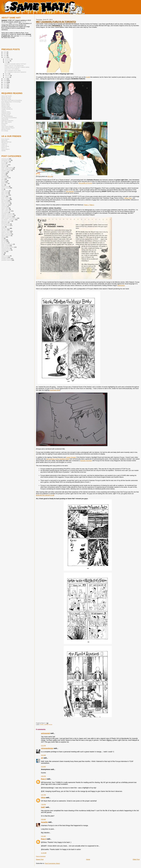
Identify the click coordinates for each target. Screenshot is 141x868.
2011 (5, 57)
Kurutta (3, 125)
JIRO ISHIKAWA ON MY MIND (12, 70)
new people (4, 212)
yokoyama (4, 257)
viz (2, 254)
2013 (5, 54)
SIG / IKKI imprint (6, 122)
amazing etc (4, 159)
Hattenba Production (7, 120)
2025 (5, 52)
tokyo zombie (5, 245)
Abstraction (121, 285)
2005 (5, 87)
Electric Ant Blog (6, 99)
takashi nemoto (5, 235)
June (6, 62)
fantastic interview (86, 460)
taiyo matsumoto (6, 234)
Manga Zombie (5, 114)
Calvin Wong (5, 146)
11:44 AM (43, 853)
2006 (5, 86)
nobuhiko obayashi (6, 214)
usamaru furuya (48, 724)
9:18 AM (43, 766)
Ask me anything (24, 36)
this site (50, 176)
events (42, 724)
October (7, 60)
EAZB (88, 77)
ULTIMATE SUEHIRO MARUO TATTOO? (15, 64)
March (7, 73)
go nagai (3, 180)
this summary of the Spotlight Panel (57, 459)
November (8, 59)
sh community (5, 225)
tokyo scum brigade (7, 244)
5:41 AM (43, 836)
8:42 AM (43, 755)
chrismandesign (47, 748)
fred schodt (4, 177)
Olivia (43, 797)
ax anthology (5, 161)
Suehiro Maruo (5, 104)
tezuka (3, 240)
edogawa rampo (6, 170)
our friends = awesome (8, 219)
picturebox (4, 222)
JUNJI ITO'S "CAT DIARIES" (11, 69)
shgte (3, 227)
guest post (4, 183)
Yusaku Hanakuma (6, 109)
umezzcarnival (5, 248)
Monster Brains (5, 129)
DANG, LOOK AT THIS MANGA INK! (14, 65)
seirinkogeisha (5, 224)
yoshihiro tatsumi (6, 260)
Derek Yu (4, 147)
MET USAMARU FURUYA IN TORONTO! (56, 21)
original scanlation (6, 216)
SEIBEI (3, 150)
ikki (2, 189)
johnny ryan (4, 195)
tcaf (2, 238)
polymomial (45, 733)
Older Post (136, 859)
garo (2, 179)
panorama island (6, 221)
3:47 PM (43, 794)
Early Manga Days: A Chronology (11, 101)
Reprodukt (4, 123)
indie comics (5, 190)
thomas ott (4, 242)
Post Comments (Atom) (52, 863)
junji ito (3, 196)
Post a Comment (41, 856)
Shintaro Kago (5, 106)
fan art (3, 174)
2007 (5, 84)
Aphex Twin (128, 198)
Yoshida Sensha (6, 107)
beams (3, 163)
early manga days (6, 169)
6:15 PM (43, 745)
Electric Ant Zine (6, 97)
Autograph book (55, 390)
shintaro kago (5, 228)
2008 (5, 82)
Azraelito (44, 822)
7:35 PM (43, 804)
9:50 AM (43, 819)
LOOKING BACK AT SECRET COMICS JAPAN (16, 67)
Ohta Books (4, 119)
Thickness (4, 143)
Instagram (15, 23)
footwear (3, 176)
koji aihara (4, 200)
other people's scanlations (9, 218)
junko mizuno (5, 198)
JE (42, 758)
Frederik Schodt (6, 113)
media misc (4, 205)
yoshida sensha (5, 258)
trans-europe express (7, 247)
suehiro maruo (5, 231)
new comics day (6, 211)
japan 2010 (4, 193)
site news (4, 229)
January (7, 77)
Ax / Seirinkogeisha (7, 116)
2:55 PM (43, 776)
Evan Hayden (5, 139)
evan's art (4, 172)
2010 (5, 79)
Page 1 (86, 205)
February (7, 75)
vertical (3, 251)
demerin (3, 166)
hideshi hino (4, 186)
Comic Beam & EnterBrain (9, 117)
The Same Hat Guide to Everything (11, 100)
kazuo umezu (5, 199)
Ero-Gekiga (4, 130)
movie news (4, 208)
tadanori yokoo (5, 232)
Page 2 (91, 205)
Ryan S (43, 779)
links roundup (5, 202)
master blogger (71, 457)
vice (2, 253)
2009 (5, 80)
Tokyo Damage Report (8, 127)
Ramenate (4, 140)
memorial (4, 206)
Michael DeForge (6, 142)
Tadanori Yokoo (5, 112)
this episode (70, 191)
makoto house (5, 203)
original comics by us (7, 215)
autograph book (5, 160)
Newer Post (40, 859)
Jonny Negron (5, 149)
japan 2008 (4, 192)
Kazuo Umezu (5, 103)
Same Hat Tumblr (6, 96)
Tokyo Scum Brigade (7, 126)
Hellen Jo (4, 145)
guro (2, 185)
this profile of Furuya (85, 183)
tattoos (3, 237)
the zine (3, 241)
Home (88, 859)
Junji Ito (3, 110)
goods (3, 182)
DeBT (43, 807)
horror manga (5, 187)
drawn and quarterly (7, 167)
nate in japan (5, 209)
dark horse (4, 164)
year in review (5, 255)
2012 (5, 55)
